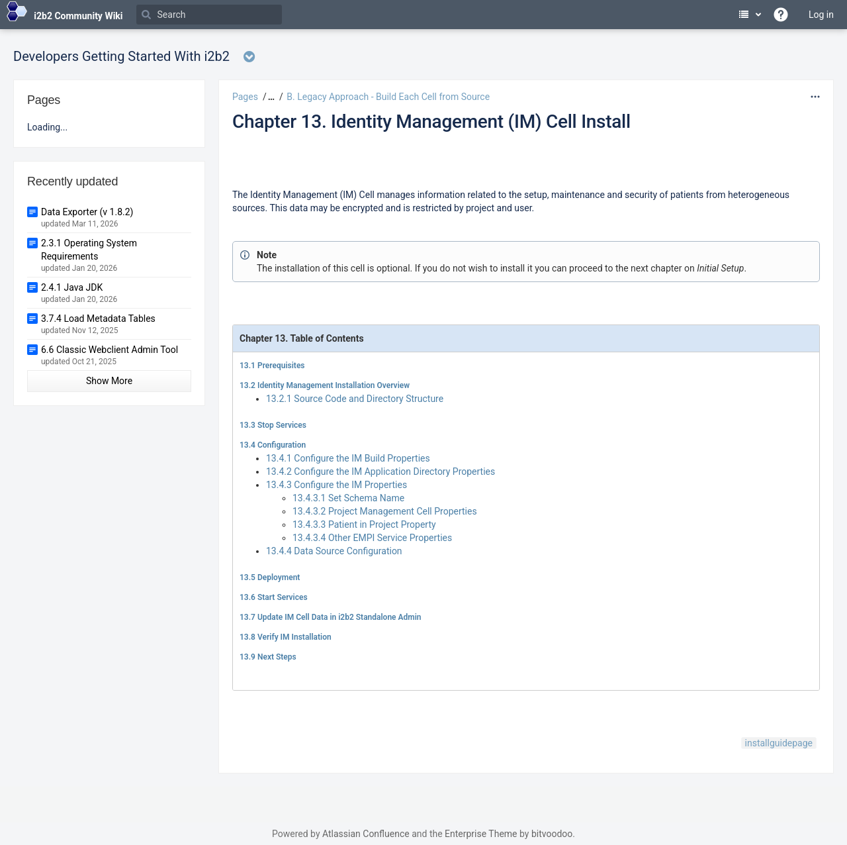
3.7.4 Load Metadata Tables (98, 318)
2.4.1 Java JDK (72, 287)
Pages (245, 96)
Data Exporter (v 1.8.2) (87, 212)
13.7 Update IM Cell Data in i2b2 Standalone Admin (331, 617)
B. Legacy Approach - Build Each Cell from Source (388, 96)
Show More (109, 380)
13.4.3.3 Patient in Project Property (364, 524)
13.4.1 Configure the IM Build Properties (348, 458)
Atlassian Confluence (366, 833)
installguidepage (779, 743)
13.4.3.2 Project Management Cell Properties (384, 511)
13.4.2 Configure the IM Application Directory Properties (380, 471)
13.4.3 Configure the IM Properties (336, 484)
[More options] (815, 97)
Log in (821, 14)
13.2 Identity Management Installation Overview (325, 385)
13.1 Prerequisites (272, 365)
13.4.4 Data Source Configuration (334, 551)
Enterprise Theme (481, 833)
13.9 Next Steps (268, 657)
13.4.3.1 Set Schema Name (348, 498)
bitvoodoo (551, 833)
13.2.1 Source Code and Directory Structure (354, 398)
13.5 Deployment (270, 577)
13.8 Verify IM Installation (286, 637)
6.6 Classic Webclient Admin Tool (109, 349)
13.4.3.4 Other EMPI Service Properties (372, 537)
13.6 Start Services (274, 597)
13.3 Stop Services (273, 425)
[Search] (209, 15)
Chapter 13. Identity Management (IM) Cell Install (431, 121)
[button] (269, 97)
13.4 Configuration (273, 445)
